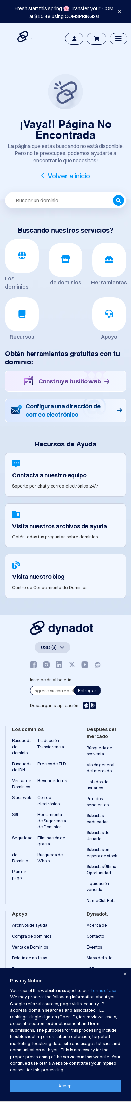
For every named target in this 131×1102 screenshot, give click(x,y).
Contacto (95, 936)
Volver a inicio (69, 175)
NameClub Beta (101, 900)
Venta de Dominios (30, 947)
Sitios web (21, 797)
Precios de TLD (51, 763)
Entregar (87, 690)
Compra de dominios (31, 936)
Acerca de (97, 925)
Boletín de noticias (29, 957)
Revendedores (52, 780)
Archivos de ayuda (29, 925)
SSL (15, 814)
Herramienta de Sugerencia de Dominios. (51, 820)
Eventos (94, 947)
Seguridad (22, 837)
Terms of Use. (103, 990)
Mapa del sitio (99, 957)
